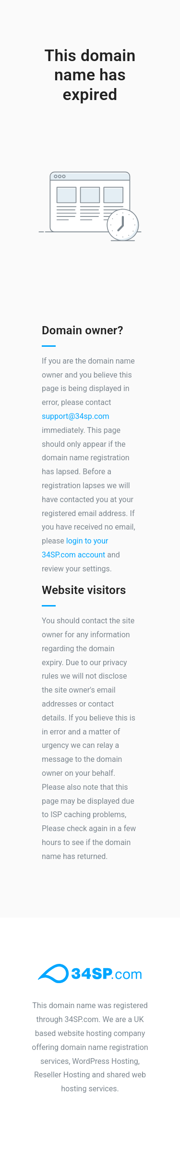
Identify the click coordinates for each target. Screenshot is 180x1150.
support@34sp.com (75, 416)
